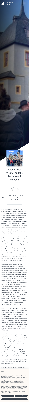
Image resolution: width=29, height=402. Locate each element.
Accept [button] (21, 395)
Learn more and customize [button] (14, 399)
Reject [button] (7, 395)
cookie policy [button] (9, 376)
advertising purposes (5, 382)
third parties (23, 377)
